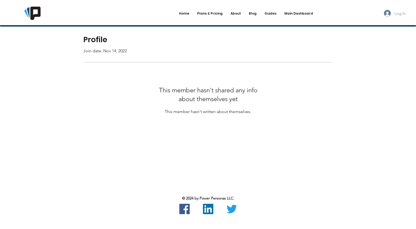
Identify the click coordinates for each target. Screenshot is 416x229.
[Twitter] (232, 209)
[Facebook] (184, 209)
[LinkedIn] (208, 209)
